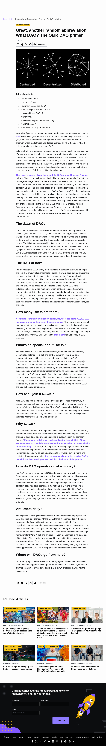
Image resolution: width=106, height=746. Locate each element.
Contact (36, 737)
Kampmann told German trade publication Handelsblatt (51, 440)
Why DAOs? (26, 117)
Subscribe (60, 720)
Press (29, 737)
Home (5, 19)
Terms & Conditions (82, 737)
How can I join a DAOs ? (32, 113)
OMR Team (7, 664)
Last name (44, 700)
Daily (11, 19)
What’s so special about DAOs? (35, 109)
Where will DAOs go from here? (35, 128)
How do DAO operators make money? (38, 120)
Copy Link (42, 44)
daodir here (59, 335)
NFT (18, 136)
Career (21, 737)
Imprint (54, 737)
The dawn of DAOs (29, 99)
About (14, 737)
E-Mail (14, 709)
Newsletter (45, 737)
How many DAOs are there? (33, 106)
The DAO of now (28, 102)
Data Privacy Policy (66, 737)
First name (15, 700)
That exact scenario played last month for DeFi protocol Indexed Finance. (52, 175)
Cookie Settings (97, 737)
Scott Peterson (10, 626)
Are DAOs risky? (28, 124)
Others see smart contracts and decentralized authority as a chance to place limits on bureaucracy (53, 443)
